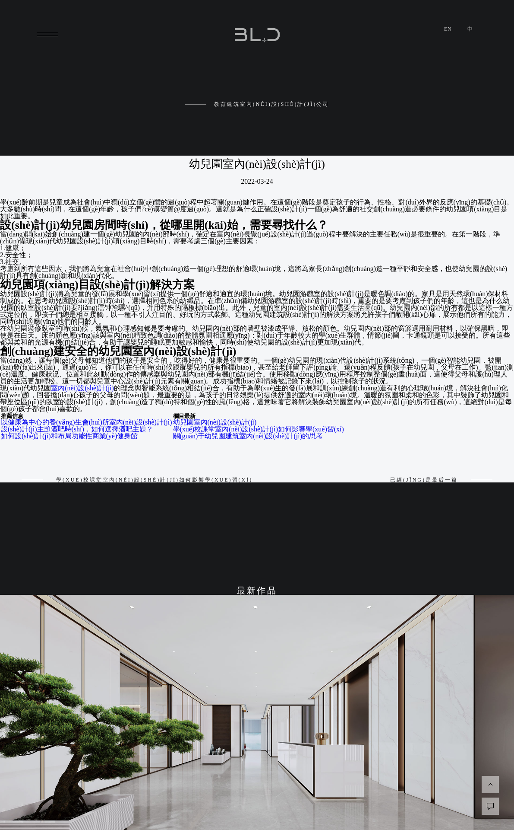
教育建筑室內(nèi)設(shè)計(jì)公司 (257, 104)
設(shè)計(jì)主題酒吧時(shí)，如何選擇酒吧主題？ (77, 429)
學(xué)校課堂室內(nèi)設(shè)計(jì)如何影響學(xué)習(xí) (258, 429)
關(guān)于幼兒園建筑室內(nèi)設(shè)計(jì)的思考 (248, 436)
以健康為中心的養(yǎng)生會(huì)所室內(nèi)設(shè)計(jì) (86, 422)
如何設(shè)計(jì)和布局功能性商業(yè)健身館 (69, 436)
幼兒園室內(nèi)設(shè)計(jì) (215, 422)
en (447, 29)
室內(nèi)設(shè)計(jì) (82, 388)
